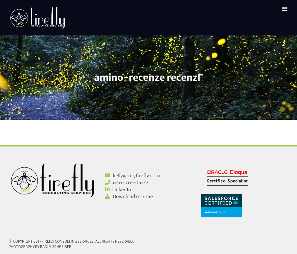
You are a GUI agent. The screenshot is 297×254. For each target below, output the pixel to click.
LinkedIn (121, 189)
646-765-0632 (130, 182)
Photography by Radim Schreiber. (41, 246)
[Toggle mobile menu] (285, 9)
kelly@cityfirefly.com (136, 175)
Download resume (133, 196)
